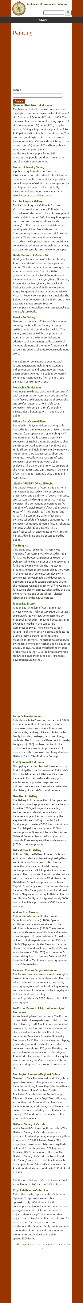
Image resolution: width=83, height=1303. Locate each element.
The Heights (20, 545)
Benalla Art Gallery (24, 317)
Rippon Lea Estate (24, 603)
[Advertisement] (41, 63)
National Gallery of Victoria (29, 1124)
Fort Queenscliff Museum (28, 762)
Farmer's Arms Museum (27, 716)
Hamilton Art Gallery (25, 796)
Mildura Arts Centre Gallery (29, 421)
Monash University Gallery (28, 167)
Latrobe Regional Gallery (27, 201)
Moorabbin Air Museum (27, 387)
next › (61, 1244)
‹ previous (28, 1244)
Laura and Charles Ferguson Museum (35, 970)
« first (18, 1244)
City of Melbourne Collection (30, 1190)
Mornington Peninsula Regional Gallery (36, 1074)
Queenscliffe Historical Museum (32, 105)
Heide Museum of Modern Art (30, 255)
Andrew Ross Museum (26, 912)
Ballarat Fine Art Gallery (27, 850)
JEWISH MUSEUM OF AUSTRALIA (33, 483)
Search (17, 89)
